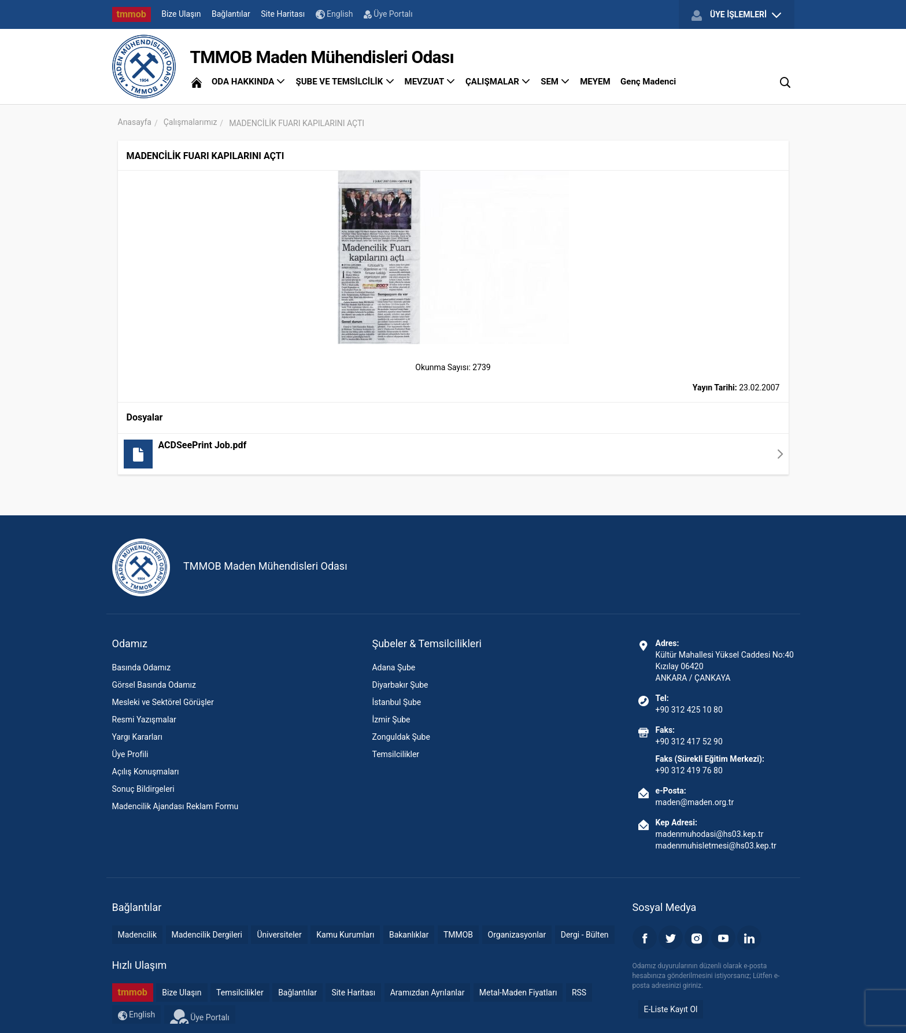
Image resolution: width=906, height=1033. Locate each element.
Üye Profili (130, 754)
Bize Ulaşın (181, 14)
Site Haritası (283, 14)
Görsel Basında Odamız (154, 684)
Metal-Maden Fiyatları (518, 992)
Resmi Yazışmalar (144, 719)
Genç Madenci (648, 81)
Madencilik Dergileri (207, 934)
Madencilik (137, 934)
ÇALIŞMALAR (498, 81)
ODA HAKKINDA (249, 81)
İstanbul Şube (396, 702)
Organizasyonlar (517, 934)
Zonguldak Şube (401, 736)
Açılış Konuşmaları (145, 771)
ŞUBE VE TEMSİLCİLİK (344, 81)
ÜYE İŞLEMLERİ (736, 15)
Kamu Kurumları (345, 934)
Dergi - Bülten (585, 934)
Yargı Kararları (137, 736)
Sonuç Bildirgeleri (143, 789)
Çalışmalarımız (190, 122)
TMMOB (458, 934)
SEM (555, 81)
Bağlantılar (231, 14)
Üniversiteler (279, 934)
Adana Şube (393, 667)
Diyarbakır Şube (400, 684)
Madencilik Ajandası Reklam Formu (175, 806)
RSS (579, 992)
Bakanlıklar (409, 934)
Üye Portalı (388, 14)
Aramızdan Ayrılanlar (427, 992)
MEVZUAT (430, 81)
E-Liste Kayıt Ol (671, 1009)
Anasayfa (134, 122)
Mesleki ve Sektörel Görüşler (163, 702)
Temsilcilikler (395, 754)
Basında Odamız (141, 667)
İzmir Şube (391, 719)
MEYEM (595, 81)
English (334, 14)
